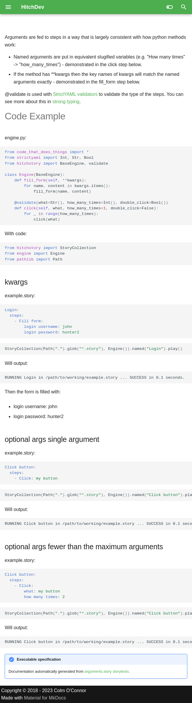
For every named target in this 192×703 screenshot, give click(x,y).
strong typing (66, 101)
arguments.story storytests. (107, 671)
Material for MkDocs (45, 697)
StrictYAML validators (75, 94)
